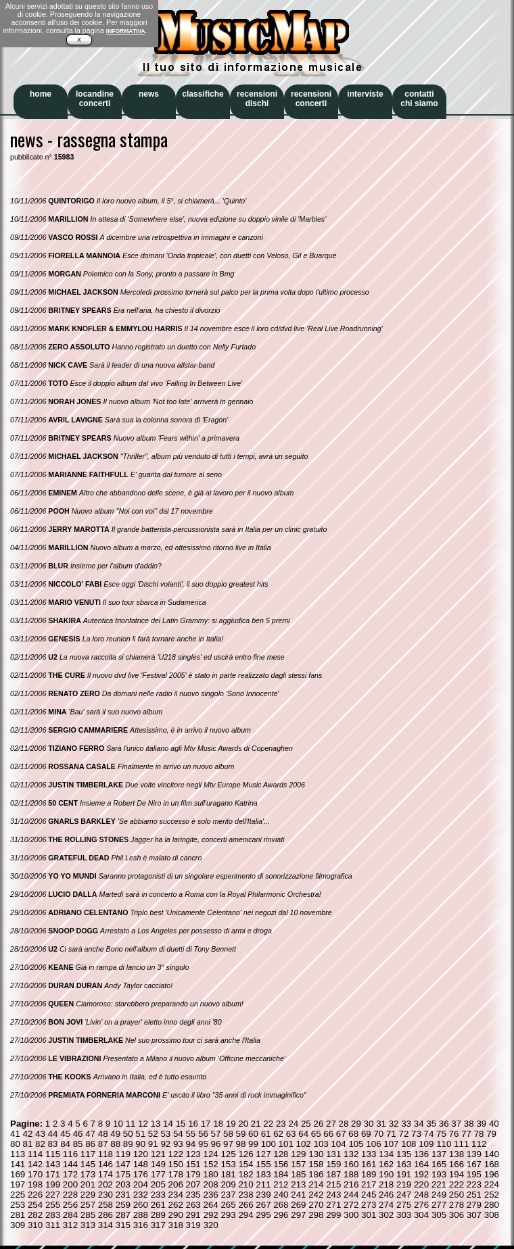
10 (118, 1124)
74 (429, 1134)
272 (351, 1205)
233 (158, 1195)
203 (123, 1184)
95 (203, 1144)
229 (87, 1195)
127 (263, 1154)
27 (331, 1124)
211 (263, 1184)
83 (53, 1144)
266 (245, 1205)
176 (140, 1174)
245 (368, 1195)
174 (105, 1174)
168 (491, 1164)
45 (65, 1134)
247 (403, 1195)
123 (193, 1154)
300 (351, 1215)
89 (128, 1144)
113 (17, 1154)
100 (268, 1144)
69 (366, 1134)
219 (403, 1184)
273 (368, 1205)
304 (421, 1215)
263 (193, 1205)
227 (52, 1195)
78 (479, 1134)
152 (210, 1164)
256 (70, 1205)
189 (368, 1174)
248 (421, 1195)
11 (131, 1124)
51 (140, 1134)
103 (320, 1144)
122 (175, 1154)
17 (206, 1124)
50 (128, 1134)
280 (491, 1205)
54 (178, 1134)
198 (35, 1184)
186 (315, 1174)
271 (333, 1205)
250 (456, 1195)
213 (298, 1184)
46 (78, 1134)
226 (35, 1195)
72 (403, 1134)
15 (181, 1124)
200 (70, 1184)
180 (210, 1174)
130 (315, 1154)
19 (231, 1124)
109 (426, 1144)
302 (386, 1215)
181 (227, 1174)
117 (87, 1154)
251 (474, 1195)
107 (390, 1144)
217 (368, 1184)
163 (403, 1164)
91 (153, 1144)
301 (368, 1215)
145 (87, 1164)
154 (245, 1164)
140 (491, 1154)
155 (263, 1164)
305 (438, 1215)
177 (158, 1174)
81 (28, 1144)
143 (52, 1164)
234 (175, 1195)
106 (373, 1144)
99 (253, 1144)
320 (210, 1225)
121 (158, 1154)
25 (306, 1124)
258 (105, 1205)
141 (17, 1164)
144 (70, 1164)
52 (153, 1134)
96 (216, 1144)
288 (140, 1215)
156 (280, 1164)
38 (469, 1124)
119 (123, 1154)
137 (438, 1154)
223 (474, 1184)
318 (175, 1225)
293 (227, 1215)
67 (341, 1134)
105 (355, 1144)
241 (298, 1195)
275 (403, 1205)
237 (227, 1195)
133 (368, 1154)
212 (280, 1184)
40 (494, 1124)
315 (123, 1225)
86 (90, 1144)
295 (263, 1215)
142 (35, 1164)
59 (241, 1134)
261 (158, 1205)
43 (40, 1134)
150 (175, 1164)
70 (378, 1134)
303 (403, 1215)
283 (52, 1215)
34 (419, 1124)
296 (280, 1215)
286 (105, 1215)
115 (52, 1154)
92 (165, 1144)
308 (491, 1215)
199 (52, 1184)
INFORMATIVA (125, 31)
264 (210, 1205)
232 (140, 1195)
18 (218, 1124)
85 (78, 1144)
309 (17, 1225)
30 (369, 1124)
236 (210, 1195)
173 (87, 1174)
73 (416, 1134)
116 (70, 1154)
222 (456, 1184)
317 (158, 1225)
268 (280, 1205)
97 (228, 1144)
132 (351, 1154)
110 (443, 1144)
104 (338, 1144)
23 (281, 1124)
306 (456, 1215)
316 (140, 1225)
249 (438, 1195)
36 (444, 1124)
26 (318, 1124)
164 (421, 1164)
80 (15, 1144)
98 (241, 1144)
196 (491, 1174)
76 (454, 1134)
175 (123, 1174)
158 (315, 1164)
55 (190, 1134)
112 (478, 1144)
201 (87, 1184)
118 (105, 1154)
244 (351, 1195)
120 (140, 1154)
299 (333, 1215)
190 (386, 1174)
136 (421, 1154)
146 (105, 1164)
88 (115, 1144)
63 (291, 1134)
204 (140, 1184)
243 (333, 1195)
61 (266, 1134)
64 (303, 1134)
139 (474, 1154)
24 (293, 1124)
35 (431, 1124)
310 (35, 1225)
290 (175, 1215)
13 (156, 1124)
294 (245, 1215)
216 (351, 1184)
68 (353, 1134)
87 (103, 1144)
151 (193, 1164)
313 (87, 1225)
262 (175, 1205)
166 (456, 1164)
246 (386, 1195)
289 (158, 1215)
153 (227, 1164)
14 (168, 1124)
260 (140, 1205)
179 (193, 1174)
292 (210, 1215)
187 (333, 1174)
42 (28, 1134)
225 (17, 1195)
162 (386, 1164)
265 (227, 1205)
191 (403, 1174)
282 (35, 1215)
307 (474, 1215)
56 (203, 1134)
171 (52, 1174)
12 (143, 1124)
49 (115, 1134)
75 (441, 1134)
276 (421, 1205)
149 (158, 1164)
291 (193, 1215)
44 (53, 1134)
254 (35, 1205)
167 (474, 1164)
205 (158, 1184)
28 (344, 1124)
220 (421, 1184)
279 (474, 1205)
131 (333, 1154)
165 (438, 1164)
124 (210, 1154)
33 (406, 1124)
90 (140, 1144)
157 (298, 1164)
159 (333, 1164)
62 (278, 1134)
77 (466, 1134)
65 (316, 1134)
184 (280, 1174)
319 (193, 1225)
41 (15, 1134)
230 (105, 1195)
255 (52, 1205)
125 (227, 1154)
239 (263, 1195)
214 (315, 1184)
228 (70, 1195)
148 (140, 1164)
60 (253, 1134)
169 (17, 1174)
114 (35, 1154)
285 (87, 1215)
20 (243, 1124)
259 (123, 1205)
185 (298, 1174)
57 (216, 1134)
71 (391, 1134)
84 (65, 1144)
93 (178, 1144)
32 (394, 1124)
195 (474, 1174)
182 (245, 1174)
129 (298, 1154)
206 (175, 1184)
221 (438, 1184)
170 (35, 1174)
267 (263, 1205)
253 (17, 1205)
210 (245, 1184)
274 (386, 1205)
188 (351, 1174)
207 (193, 1184)
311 (52, 1225)
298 (315, 1215)
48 (103, 1134)
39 (481, 1124)
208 (210, 1184)
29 (356, 1124)
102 (303, 1144)
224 (491, 1184)
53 (165, 1134)
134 (386, 1154)
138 (456, 1154)
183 (263, 1174)
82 (40, 1144)
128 (280, 1154)
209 (227, 1184)
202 (105, 1184)
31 (381, 1124)
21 (256, 1124)
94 (190, 1144)
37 (456, 1124)
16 (193, 1124)
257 (87, 1205)
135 (403, 1154)
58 (228, 1134)
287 (123, 1215)
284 (70, 1215)
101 (286, 1144)
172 (70, 1174)
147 (123, 1164)
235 (193, 1195)
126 (245, 1154)
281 (17, 1215)
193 (438, 1174)
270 (315, 1205)
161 (368, 1164)
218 (386, 1184)
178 (175, 1174)
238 (245, 1195)
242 (315, 1195)
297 (298, 1215)
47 (90, 1134)
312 (70, 1225)
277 (438, 1205)
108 (408, 1144)
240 (280, 1195)
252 (491, 1195)
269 (298, 1205)
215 (333, 1184)
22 (268, 1124)
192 (421, 1174)
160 (351, 1164)
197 (17, 1184)
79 (491, 1134)
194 (456, 1174)
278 (456, 1205)
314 (105, 1225)
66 (328, 1134)
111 (461, 1144)
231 (123, 1195)
